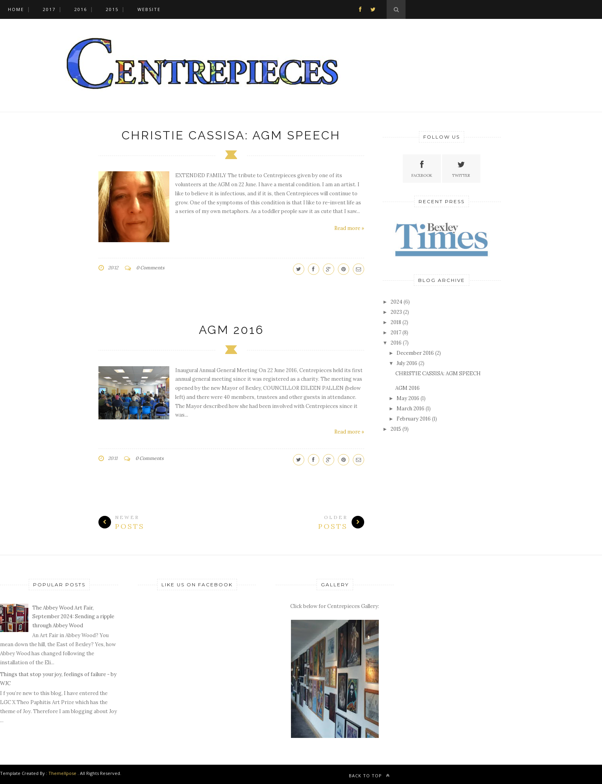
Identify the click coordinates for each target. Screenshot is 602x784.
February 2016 (413, 418)
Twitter (461, 168)
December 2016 (415, 353)
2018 (396, 322)
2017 (49, 9)
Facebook (421, 168)
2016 (80, 9)
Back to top (369, 775)
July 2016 (406, 363)
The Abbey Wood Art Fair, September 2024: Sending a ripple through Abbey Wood (73, 616)
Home (16, 9)
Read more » (349, 228)
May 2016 (407, 398)
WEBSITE (149, 9)
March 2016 (410, 408)
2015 (112, 9)
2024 (396, 301)
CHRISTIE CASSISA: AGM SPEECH (231, 135)
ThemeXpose (62, 773)
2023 (396, 312)
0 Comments (150, 268)
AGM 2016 (231, 330)
